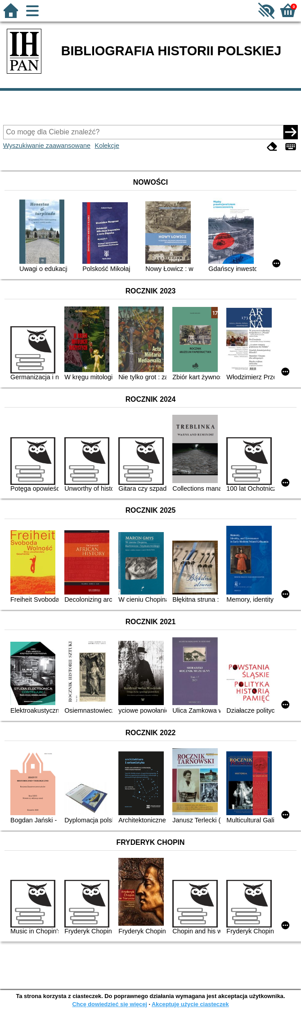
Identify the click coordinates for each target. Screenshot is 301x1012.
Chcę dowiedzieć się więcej (109, 1004)
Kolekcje (107, 145)
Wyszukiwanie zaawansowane (46, 145)
